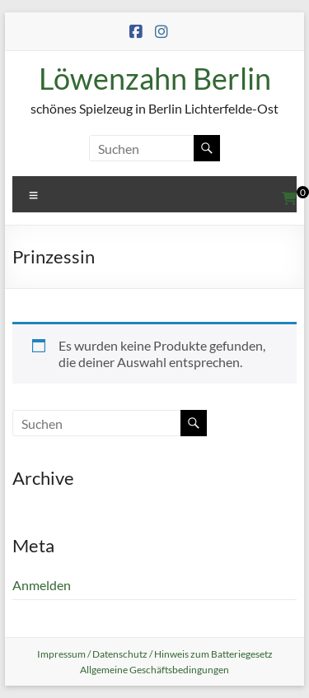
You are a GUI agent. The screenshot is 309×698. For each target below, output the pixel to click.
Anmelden (41, 585)
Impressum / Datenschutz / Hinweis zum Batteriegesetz (155, 654)
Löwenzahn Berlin (155, 78)
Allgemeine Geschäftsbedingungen (154, 669)
